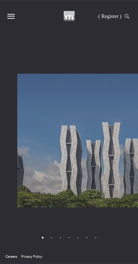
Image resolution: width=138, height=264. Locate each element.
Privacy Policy (31, 256)
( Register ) (109, 16)
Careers (11, 256)
